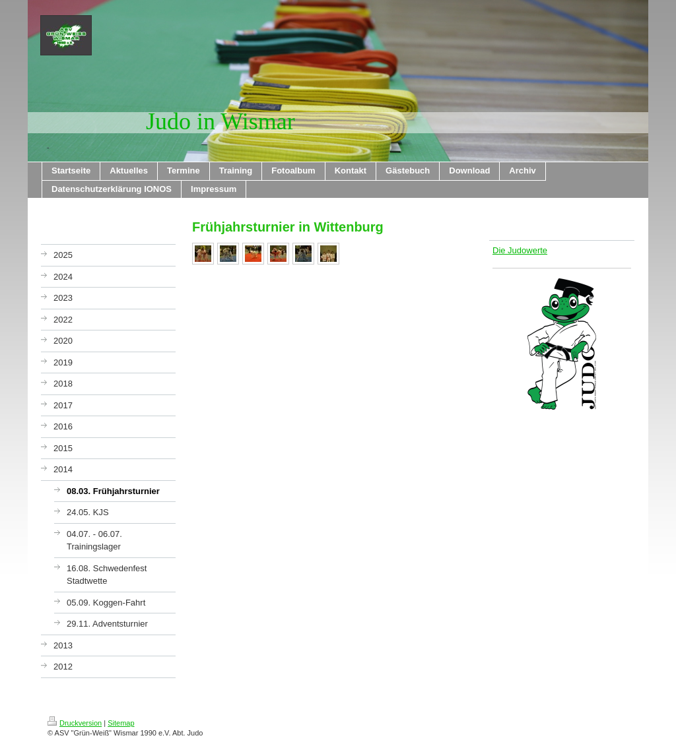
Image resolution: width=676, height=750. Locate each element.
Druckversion (75, 723)
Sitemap (121, 723)
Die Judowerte (519, 250)
